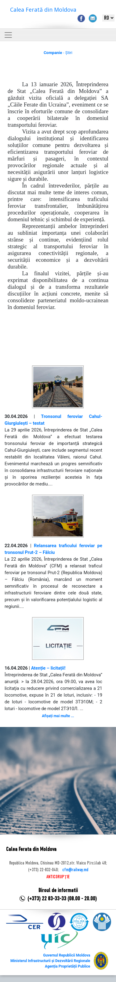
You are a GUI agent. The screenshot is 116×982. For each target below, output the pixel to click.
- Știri (58, 52)
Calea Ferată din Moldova (43, 9)
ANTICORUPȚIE (58, 877)
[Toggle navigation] (8, 35)
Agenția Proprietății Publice (67, 966)
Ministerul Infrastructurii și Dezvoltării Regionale (50, 961)
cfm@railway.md (75, 870)
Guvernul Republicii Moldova (66, 955)
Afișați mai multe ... (58, 716)
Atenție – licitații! (48, 668)
